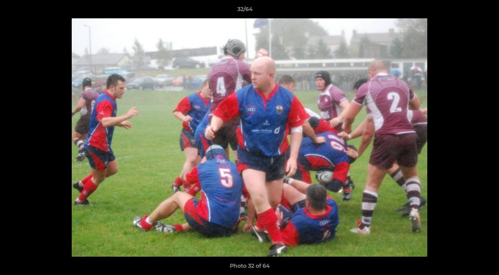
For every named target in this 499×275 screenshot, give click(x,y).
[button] (467, 11)
